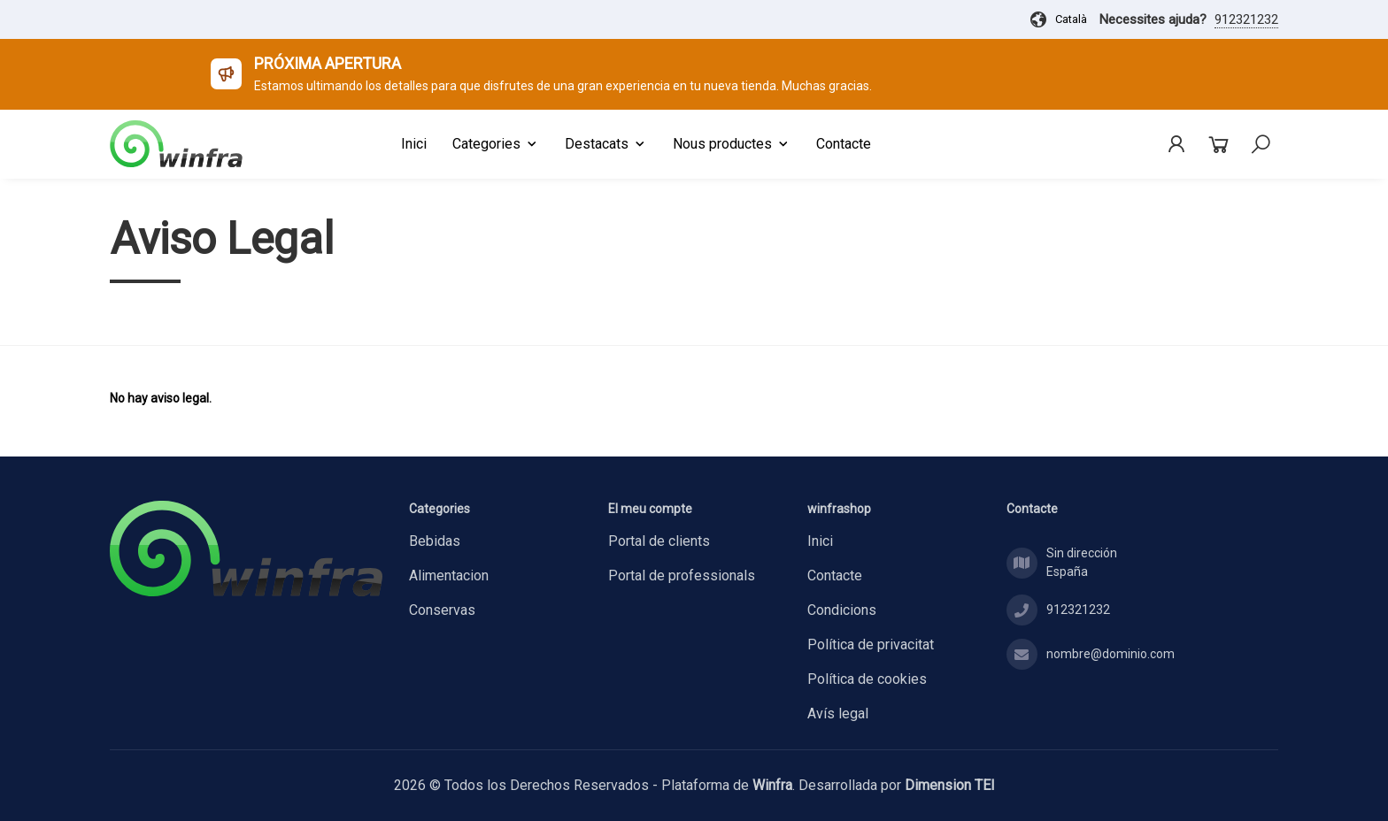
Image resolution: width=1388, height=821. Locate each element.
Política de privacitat (870, 644)
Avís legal (837, 713)
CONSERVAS (442, 610)
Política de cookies (867, 679)
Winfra (772, 785)
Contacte (834, 575)
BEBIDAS (434, 541)
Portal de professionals (681, 575)
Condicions (841, 610)
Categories (495, 143)
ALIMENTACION (449, 575)
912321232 (1246, 19)
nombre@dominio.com (1110, 654)
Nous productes (731, 143)
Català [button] (1057, 19)
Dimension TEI (950, 785)
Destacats (606, 143)
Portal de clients (659, 541)
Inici (820, 541)
